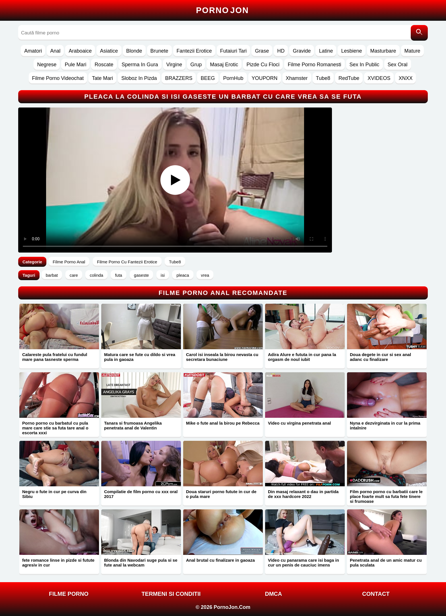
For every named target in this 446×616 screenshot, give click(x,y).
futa (118, 275)
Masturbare (383, 51)
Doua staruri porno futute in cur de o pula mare (221, 494)
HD (280, 51)
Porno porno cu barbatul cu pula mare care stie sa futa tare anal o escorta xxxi (55, 428)
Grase (262, 51)
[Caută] (419, 33)
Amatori (33, 51)
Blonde (134, 51)
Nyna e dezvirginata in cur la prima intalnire (385, 425)
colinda (96, 275)
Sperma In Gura (140, 64)
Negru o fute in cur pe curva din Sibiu (54, 494)
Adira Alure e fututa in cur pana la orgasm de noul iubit (302, 357)
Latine (326, 51)
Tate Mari (102, 78)
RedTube (348, 78)
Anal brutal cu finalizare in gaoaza (220, 560)
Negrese (46, 64)
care (74, 275)
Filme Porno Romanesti (314, 64)
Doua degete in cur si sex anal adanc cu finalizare (380, 357)
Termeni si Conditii (171, 594)
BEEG (208, 78)
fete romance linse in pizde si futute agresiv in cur (58, 562)
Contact (375, 594)
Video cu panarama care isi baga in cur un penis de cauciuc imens (303, 562)
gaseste (141, 275)
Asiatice (109, 51)
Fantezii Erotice (194, 51)
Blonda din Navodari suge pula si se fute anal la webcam (140, 562)
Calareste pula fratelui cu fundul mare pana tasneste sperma (54, 357)
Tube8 (323, 78)
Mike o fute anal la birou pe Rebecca (222, 423)
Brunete (159, 51)
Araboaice (80, 51)
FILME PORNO (68, 594)
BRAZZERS (178, 78)
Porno (222, 10)
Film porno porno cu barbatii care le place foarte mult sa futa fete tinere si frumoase (386, 496)
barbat (52, 275)
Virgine (174, 64)
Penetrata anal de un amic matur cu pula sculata (386, 562)
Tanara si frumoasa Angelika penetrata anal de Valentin (133, 425)
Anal (55, 51)
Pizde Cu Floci (262, 64)
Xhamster (297, 78)
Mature (412, 51)
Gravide (302, 51)
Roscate (103, 64)
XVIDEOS (378, 78)
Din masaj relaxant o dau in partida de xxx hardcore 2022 (303, 494)
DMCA (273, 594)
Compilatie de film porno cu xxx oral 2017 (140, 494)
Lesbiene (351, 51)
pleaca (182, 275)
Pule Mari (75, 64)
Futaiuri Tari (233, 51)
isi (163, 275)
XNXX (405, 78)
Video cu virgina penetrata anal (299, 423)
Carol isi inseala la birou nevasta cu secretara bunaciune (222, 357)
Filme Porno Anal (69, 261)
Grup (196, 64)
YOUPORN (265, 78)
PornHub (233, 78)
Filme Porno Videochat (58, 78)
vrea (205, 275)
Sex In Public (364, 64)
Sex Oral (398, 64)
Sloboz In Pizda (139, 78)
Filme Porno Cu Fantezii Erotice (127, 261)
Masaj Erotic (224, 64)
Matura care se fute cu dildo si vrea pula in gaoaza (139, 357)
